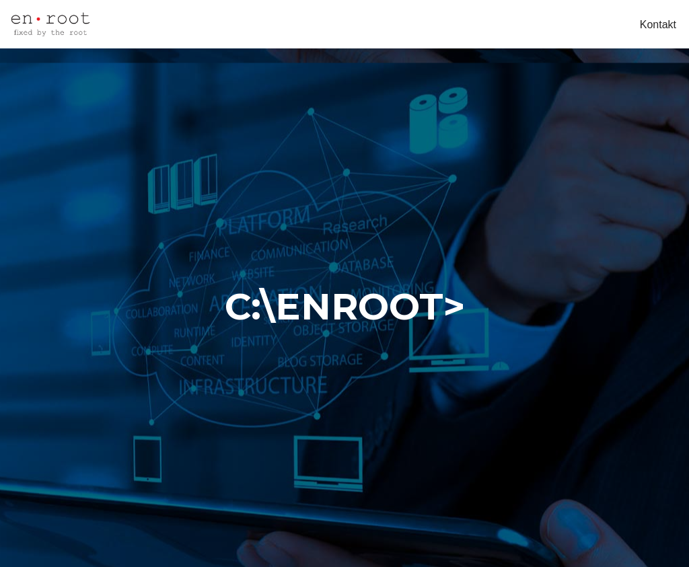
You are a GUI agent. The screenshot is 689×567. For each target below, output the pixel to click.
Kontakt (658, 24)
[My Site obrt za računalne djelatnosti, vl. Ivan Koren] (50, 24)
